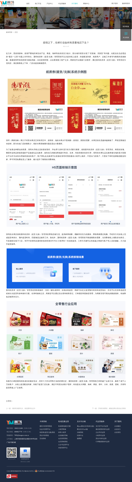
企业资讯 (117, 432)
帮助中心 (86, 3)
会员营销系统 (63, 441)
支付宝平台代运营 (102, 426)
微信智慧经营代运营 (103, 429)
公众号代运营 (100, 432)
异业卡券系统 (44, 435)
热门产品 (38, 3)
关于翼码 (75, 3)
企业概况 (117, 426)
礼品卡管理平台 (45, 429)
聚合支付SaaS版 (82, 429)
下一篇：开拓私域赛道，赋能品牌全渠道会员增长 (109, 408)
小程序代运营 (100, 435)
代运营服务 (62, 3)
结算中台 (80, 435)
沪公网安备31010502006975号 (45, 471)
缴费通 (79, 438)
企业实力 (117, 429)
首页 (27, 3)
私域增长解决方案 (64, 426)
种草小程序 (62, 432)
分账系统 (80, 432)
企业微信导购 (63, 435)
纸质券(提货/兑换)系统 (47, 432)
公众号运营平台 (63, 445)
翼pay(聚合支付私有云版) (85, 426)
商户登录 (115, 3)
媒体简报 (9, 32)
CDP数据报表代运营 (102, 441)
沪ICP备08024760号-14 (28, 471)
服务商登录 (126, 3)
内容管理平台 (63, 448)
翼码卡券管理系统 (46, 426)
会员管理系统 (63, 438)
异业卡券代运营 (101, 438)
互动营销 (43, 438)
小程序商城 (62, 429)
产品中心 (50, 3)
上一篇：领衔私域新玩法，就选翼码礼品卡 (20, 408)
